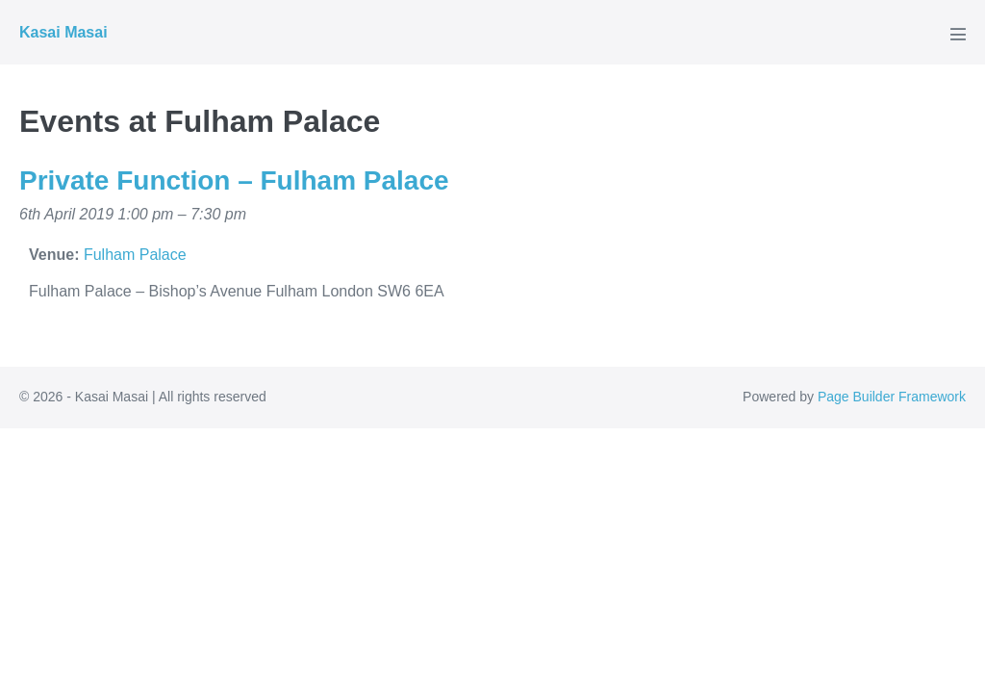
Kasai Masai (63, 32)
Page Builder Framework (892, 396)
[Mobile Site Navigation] (958, 33)
